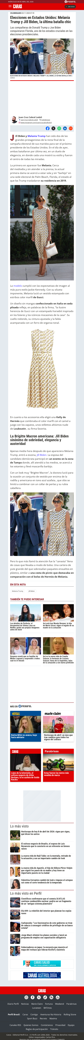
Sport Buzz (32, 1018)
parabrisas (58, 752)
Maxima (53, 1018)
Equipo (71, 1025)
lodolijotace (44, 120)
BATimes (48, 1007)
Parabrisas (71, 1003)
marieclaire (58, 714)
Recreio (43, 1018)
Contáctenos (47, 1025)
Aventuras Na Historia (50, 1014)
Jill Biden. (42, 455)
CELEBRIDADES (15, 13)
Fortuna (49, 1003)
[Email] (71, 128)
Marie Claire (37, 1003)
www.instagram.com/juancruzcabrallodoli (35, 122)
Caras (25, 1014)
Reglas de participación (37, 1029)
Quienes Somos (31, 1025)
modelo (17, 285)
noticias (25, 714)
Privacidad (60, 1025)
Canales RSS (15, 1025)
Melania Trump (37, 136)
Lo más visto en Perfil (25, 893)
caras (25, 752)
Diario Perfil (13, 1003)
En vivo (70, 7)
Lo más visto (19, 826)
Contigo (34, 1014)
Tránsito (54, 1029)
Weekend (59, 1003)
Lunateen (36, 1007)
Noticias (25, 1003)
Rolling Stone (70, 1014)
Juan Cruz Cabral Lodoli (28, 120)
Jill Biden (32, 591)
